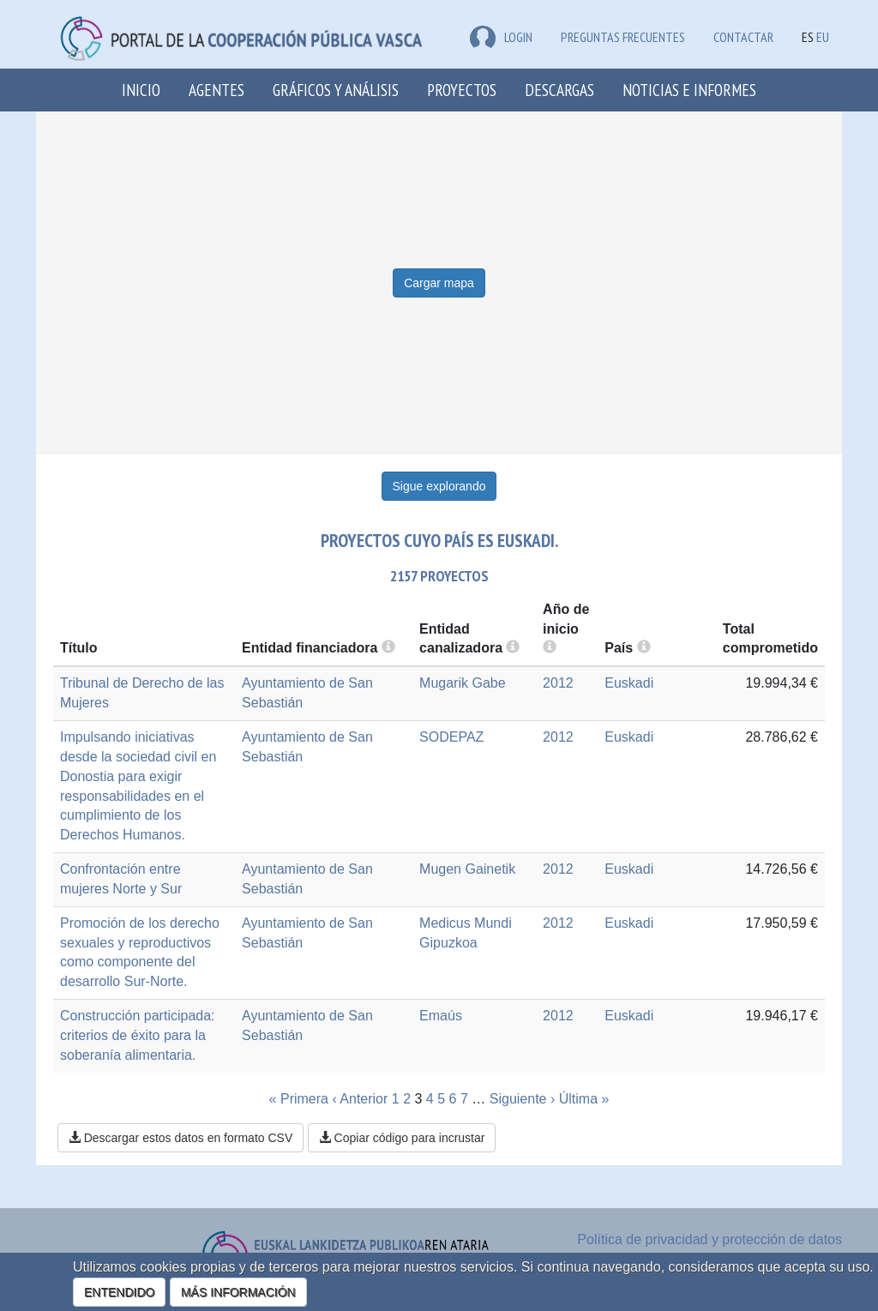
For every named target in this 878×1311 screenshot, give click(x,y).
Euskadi (628, 683)
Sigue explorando (439, 486)
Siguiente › (523, 1098)
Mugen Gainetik (467, 869)
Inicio (141, 89)
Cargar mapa (439, 283)
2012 (558, 683)
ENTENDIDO (119, 1292)
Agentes (216, 89)
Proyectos (461, 89)
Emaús (440, 1015)
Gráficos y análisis (336, 89)
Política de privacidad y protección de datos (709, 1239)
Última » (584, 1098)
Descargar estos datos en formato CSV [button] (180, 1138)
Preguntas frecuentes (623, 36)
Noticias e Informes (689, 89)
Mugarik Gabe (462, 683)
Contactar (743, 36)
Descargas (559, 89)
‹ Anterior (360, 1098)
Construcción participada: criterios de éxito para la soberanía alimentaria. (137, 1035)
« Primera (298, 1098)
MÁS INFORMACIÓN (238, 1292)
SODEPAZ (451, 737)
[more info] (549, 647)
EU (822, 36)
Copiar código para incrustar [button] (402, 1138)
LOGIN (501, 36)
